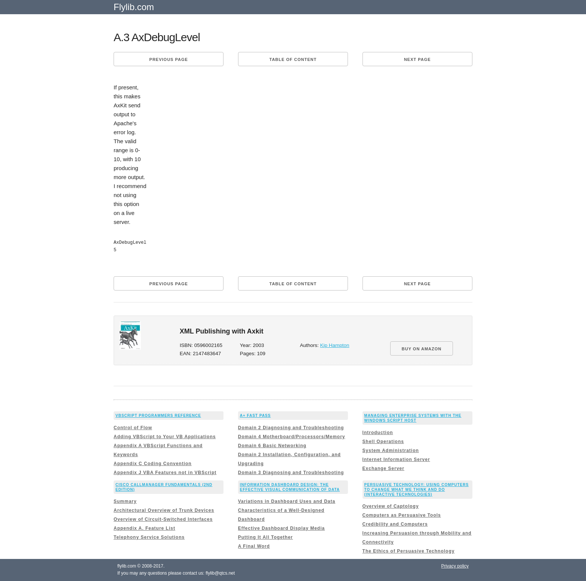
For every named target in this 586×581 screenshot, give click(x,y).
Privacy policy (455, 566)
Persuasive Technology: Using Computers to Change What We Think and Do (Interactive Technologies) (416, 490)
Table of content (293, 59)
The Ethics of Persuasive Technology (409, 551)
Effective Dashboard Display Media (281, 528)
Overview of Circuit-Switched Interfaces (163, 519)
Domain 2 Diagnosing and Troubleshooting (291, 427)
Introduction (378, 432)
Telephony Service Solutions (149, 537)
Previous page (168, 59)
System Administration (391, 450)
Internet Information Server (396, 459)
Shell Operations (383, 441)
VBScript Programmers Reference (158, 416)
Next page (417, 59)
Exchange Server (383, 468)
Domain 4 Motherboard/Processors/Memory (291, 436)
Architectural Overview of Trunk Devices (164, 510)
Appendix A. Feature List (144, 528)
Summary (125, 501)
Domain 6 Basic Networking (272, 445)
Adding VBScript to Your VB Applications (165, 436)
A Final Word (254, 546)
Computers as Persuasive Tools (402, 515)
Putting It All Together (265, 537)
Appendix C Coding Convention (153, 463)
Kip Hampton (334, 345)
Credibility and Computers (395, 524)
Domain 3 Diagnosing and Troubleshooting (291, 472)
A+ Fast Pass (255, 416)
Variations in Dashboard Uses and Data (286, 501)
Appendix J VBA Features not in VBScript (165, 472)
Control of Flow (133, 427)
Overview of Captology (391, 506)
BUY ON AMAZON (422, 349)
